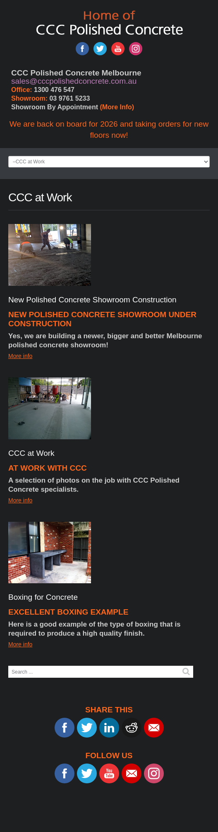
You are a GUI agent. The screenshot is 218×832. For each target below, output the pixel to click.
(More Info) (117, 107)
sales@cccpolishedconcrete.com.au (74, 81)
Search (186, 671)
